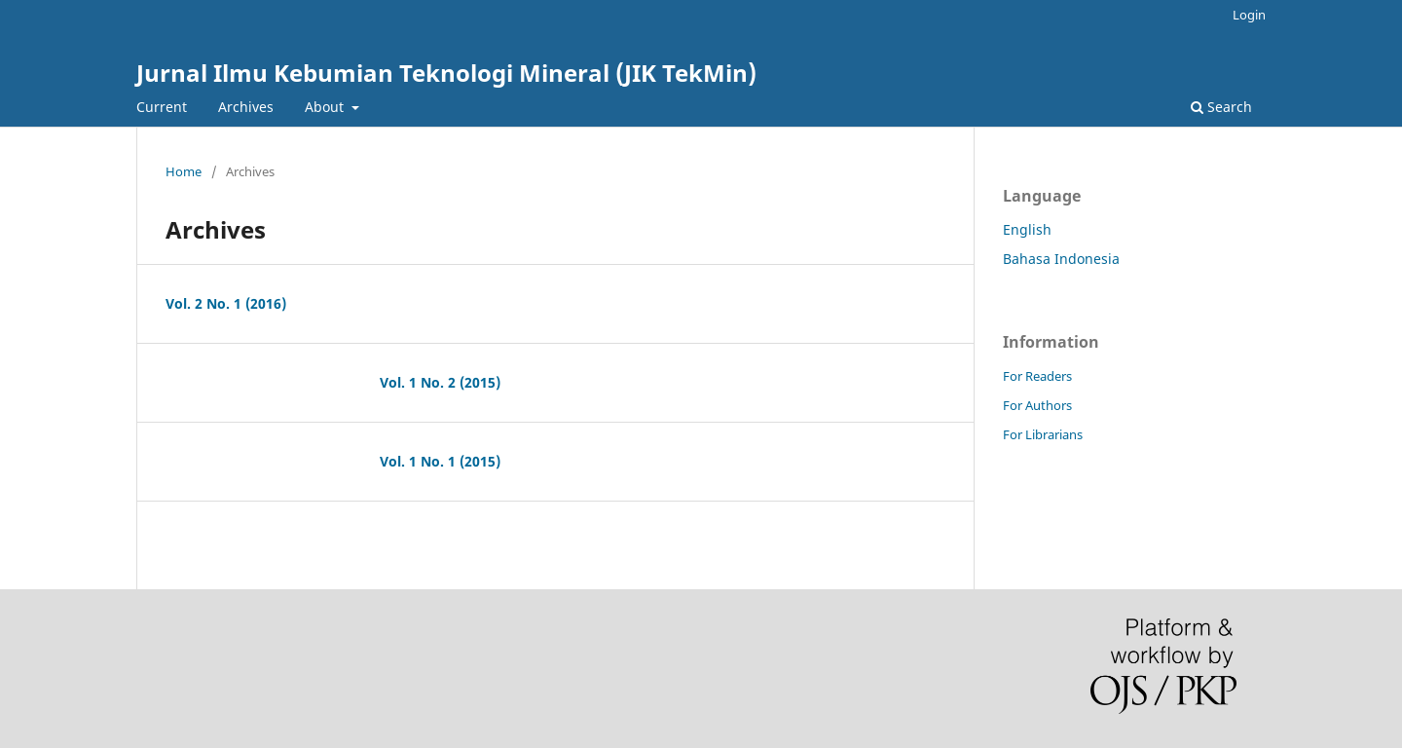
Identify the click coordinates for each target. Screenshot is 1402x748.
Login (1249, 14)
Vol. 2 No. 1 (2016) (226, 303)
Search (1221, 106)
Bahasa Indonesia (1061, 258)
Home (184, 171)
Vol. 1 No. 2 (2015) (440, 382)
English (1027, 229)
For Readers (1037, 376)
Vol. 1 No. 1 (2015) (440, 461)
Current (161, 106)
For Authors (1037, 405)
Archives (246, 106)
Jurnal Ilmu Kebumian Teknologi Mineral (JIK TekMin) (446, 72)
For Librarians (1043, 434)
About (326, 106)
